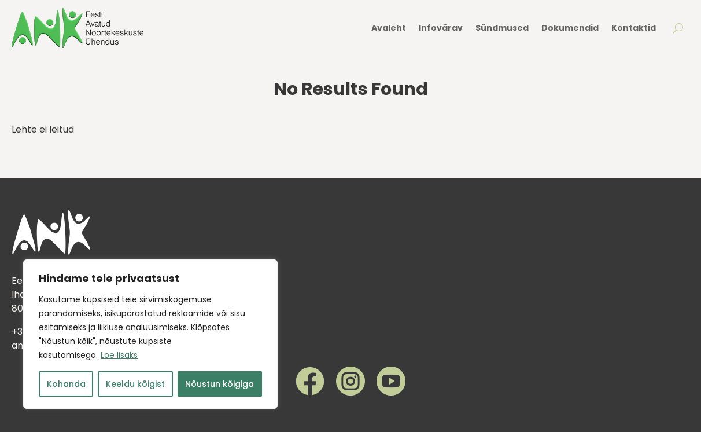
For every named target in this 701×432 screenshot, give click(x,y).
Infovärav (441, 28)
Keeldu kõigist (135, 384)
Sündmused (502, 28)
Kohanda (66, 384)
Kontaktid (633, 28)
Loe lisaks (119, 355)
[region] (150, 334)
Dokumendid (570, 28)
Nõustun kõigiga (219, 384)
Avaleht (388, 28)
